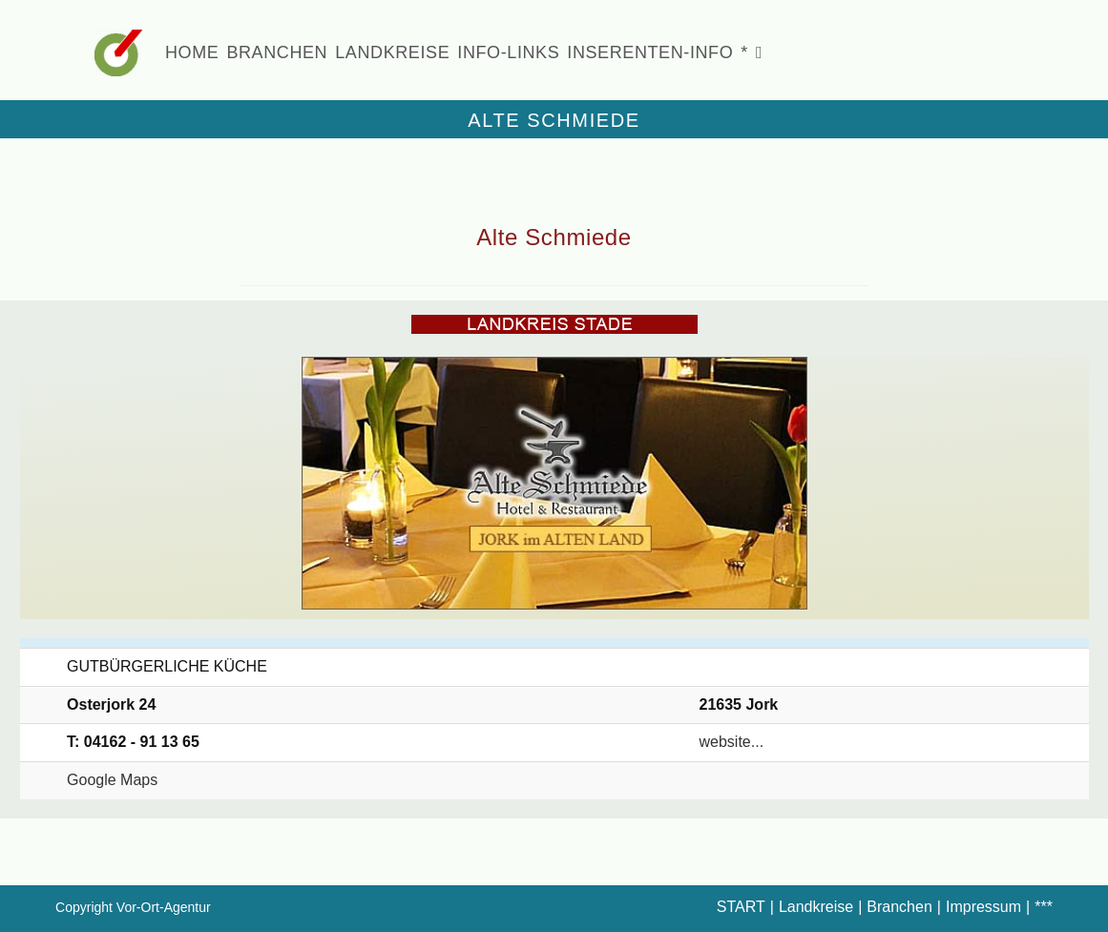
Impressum (983, 907)
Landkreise (816, 907)
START (741, 907)
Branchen (899, 907)
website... (732, 742)
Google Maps (112, 780)
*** (1044, 907)
